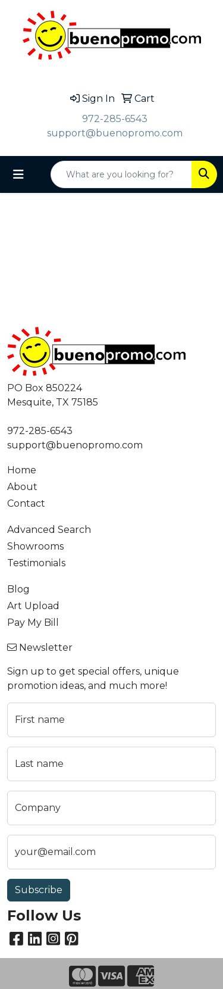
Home (21, 470)
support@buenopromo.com (115, 133)
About (22, 486)
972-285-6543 (114, 118)
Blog (18, 589)
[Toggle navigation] (18, 174)
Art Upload (33, 606)
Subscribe (38, 890)
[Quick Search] (121, 174)
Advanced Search (49, 529)
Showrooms (35, 546)
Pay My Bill (33, 622)
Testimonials (36, 563)
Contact (26, 503)
